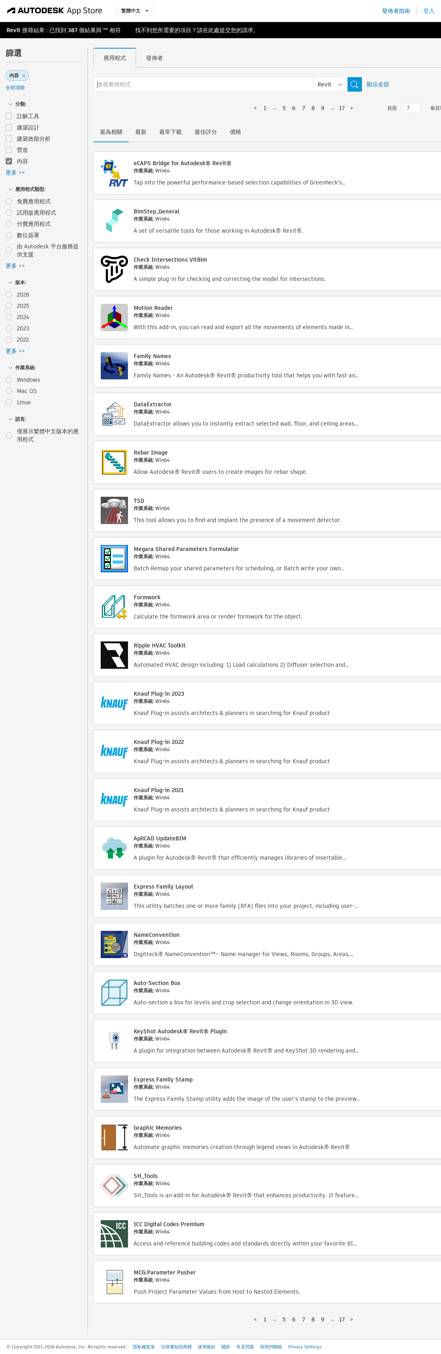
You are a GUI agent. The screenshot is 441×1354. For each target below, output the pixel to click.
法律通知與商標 (176, 1347)
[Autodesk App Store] (54, 11)
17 (342, 108)
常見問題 (245, 1347)
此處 (213, 30)
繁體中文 (134, 10)
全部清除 (15, 87)
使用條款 (206, 1347)
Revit (13, 30)
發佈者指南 (396, 11)
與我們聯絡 (271, 1347)
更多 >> (15, 172)
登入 (429, 11)
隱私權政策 (144, 1347)
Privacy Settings (305, 1347)
